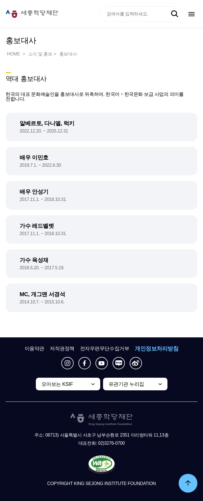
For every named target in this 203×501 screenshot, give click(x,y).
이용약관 (34, 348)
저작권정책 (62, 348)
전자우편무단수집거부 (104, 348)
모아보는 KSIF (57, 384)
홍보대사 (68, 54)
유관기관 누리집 (126, 384)
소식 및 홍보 (40, 54)
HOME (14, 54)
